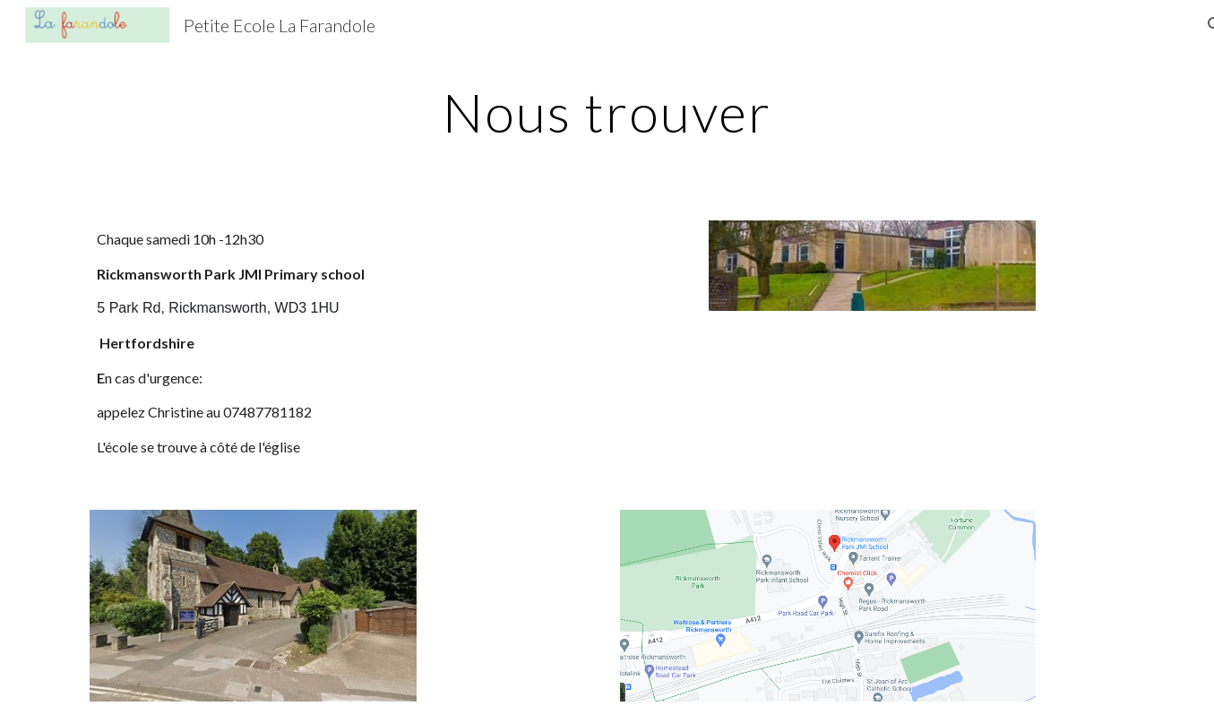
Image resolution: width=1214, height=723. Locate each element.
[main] (607, 112)
